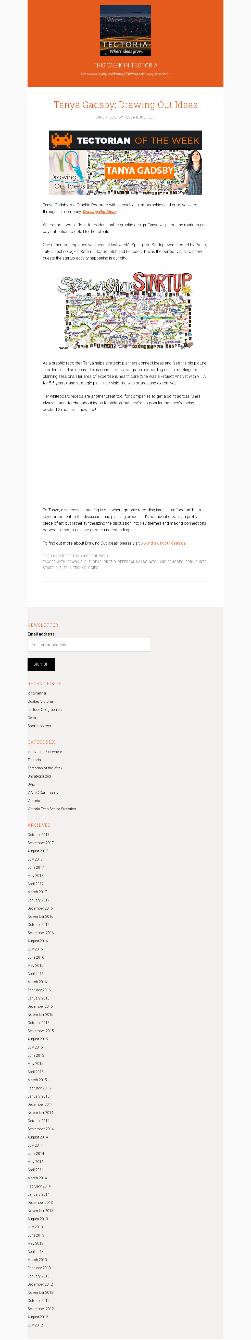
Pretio (110, 563)
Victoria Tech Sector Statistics (52, 810)
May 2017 (35, 877)
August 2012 (38, 1318)
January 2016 (38, 999)
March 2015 (37, 1081)
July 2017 (35, 861)
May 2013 (35, 1245)
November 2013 (40, 1212)
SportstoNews (39, 727)
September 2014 (41, 1130)
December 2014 (40, 1106)
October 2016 (38, 926)
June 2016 (36, 959)
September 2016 (41, 934)
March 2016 (37, 983)
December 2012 (40, 1286)
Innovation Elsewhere (45, 753)
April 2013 (36, 1253)
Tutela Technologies (78, 569)
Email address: (42, 635)
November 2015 (40, 1016)
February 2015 (39, 1089)
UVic (31, 786)
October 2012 (38, 1302)
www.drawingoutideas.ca (163, 544)
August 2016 (38, 942)
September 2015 (41, 1032)
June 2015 (36, 1057)
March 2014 (37, 1179)
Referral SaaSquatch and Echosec (150, 563)
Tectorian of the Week (87, 557)
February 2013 (39, 1269)
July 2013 (35, 1228)
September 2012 (41, 1310)
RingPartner (37, 694)
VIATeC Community (43, 794)
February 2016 (39, 991)
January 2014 (38, 1196)
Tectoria (34, 761)
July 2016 (35, 950)
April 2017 (36, 885)
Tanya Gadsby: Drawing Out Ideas (125, 99)
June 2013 (36, 1237)
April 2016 (36, 975)
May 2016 (35, 967)
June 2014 (36, 1155)
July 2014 (35, 1147)
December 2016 (40, 910)
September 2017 (41, 844)
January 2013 (38, 1277)
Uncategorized (39, 777)
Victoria (34, 802)
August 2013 (38, 1220)
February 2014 (39, 1187)
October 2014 (38, 1122)
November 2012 (40, 1294)
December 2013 (40, 1204)
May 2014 (35, 1163)
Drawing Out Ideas (84, 563)
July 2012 (35, 1326)
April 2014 (36, 1171)
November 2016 (40, 918)
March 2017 (37, 893)
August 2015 (38, 1040)
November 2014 (40, 1114)
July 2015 (35, 1049)
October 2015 (38, 1024)
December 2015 (40, 1008)
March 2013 (37, 1261)
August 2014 (38, 1138)
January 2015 (38, 1098)
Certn (32, 719)
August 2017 (38, 852)
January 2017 (38, 901)
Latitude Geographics (45, 711)
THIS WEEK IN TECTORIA (125, 65)
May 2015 (35, 1065)
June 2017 (36, 869)
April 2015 (36, 1073)
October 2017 (38, 836)
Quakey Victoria (40, 703)
